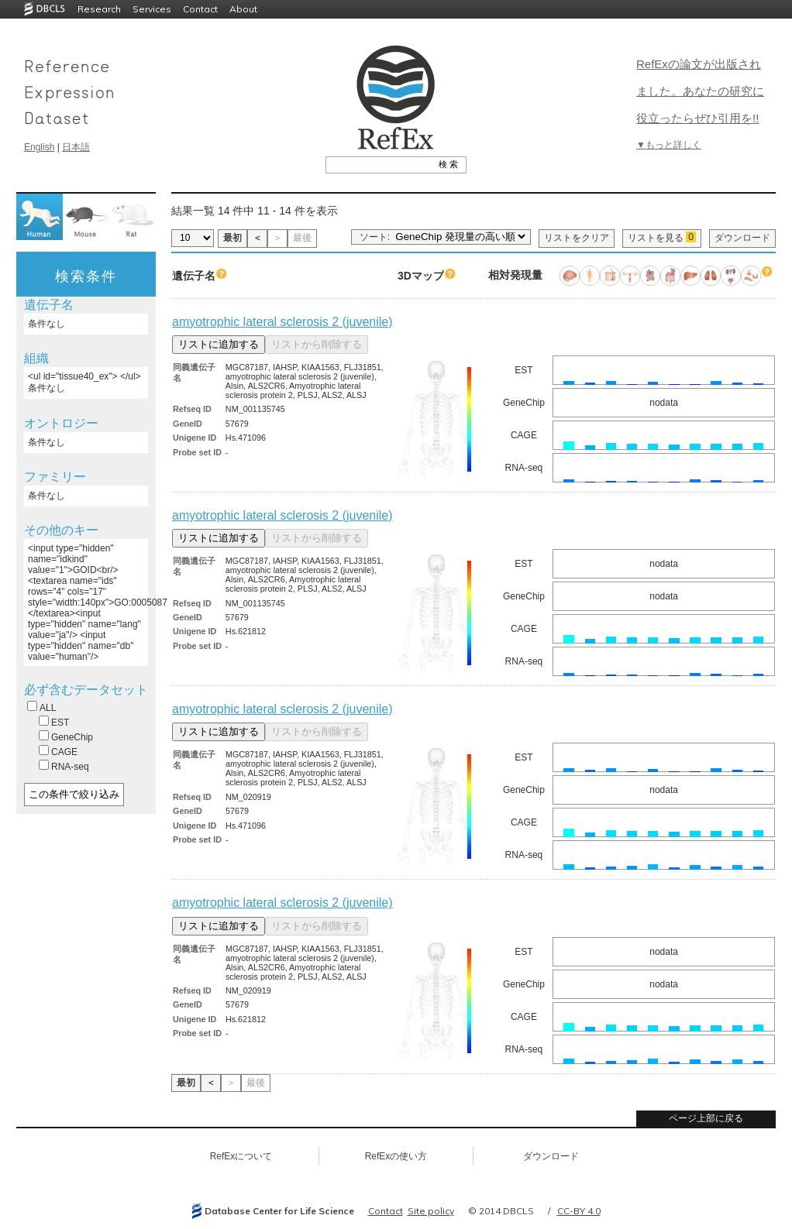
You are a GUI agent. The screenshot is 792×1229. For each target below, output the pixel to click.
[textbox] (378, 164)
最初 (232, 237)
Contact (200, 9)
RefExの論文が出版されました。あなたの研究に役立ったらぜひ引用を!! (700, 91)
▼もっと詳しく (668, 144)
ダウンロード (742, 237)
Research (99, 9)
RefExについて (241, 1156)
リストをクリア (576, 237)
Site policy (431, 1211)
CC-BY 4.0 (579, 1211)
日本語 (76, 147)
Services (152, 9)
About (243, 9)
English (39, 147)
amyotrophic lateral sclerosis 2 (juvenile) (282, 321)
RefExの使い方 (396, 1156)
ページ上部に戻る (706, 1118)
